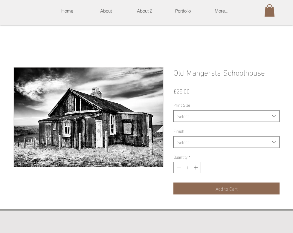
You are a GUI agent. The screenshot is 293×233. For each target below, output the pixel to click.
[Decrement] (178, 167)
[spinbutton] (187, 167)
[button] (183, 11)
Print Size (181, 104)
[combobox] (226, 116)
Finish (178, 130)
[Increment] (196, 167)
